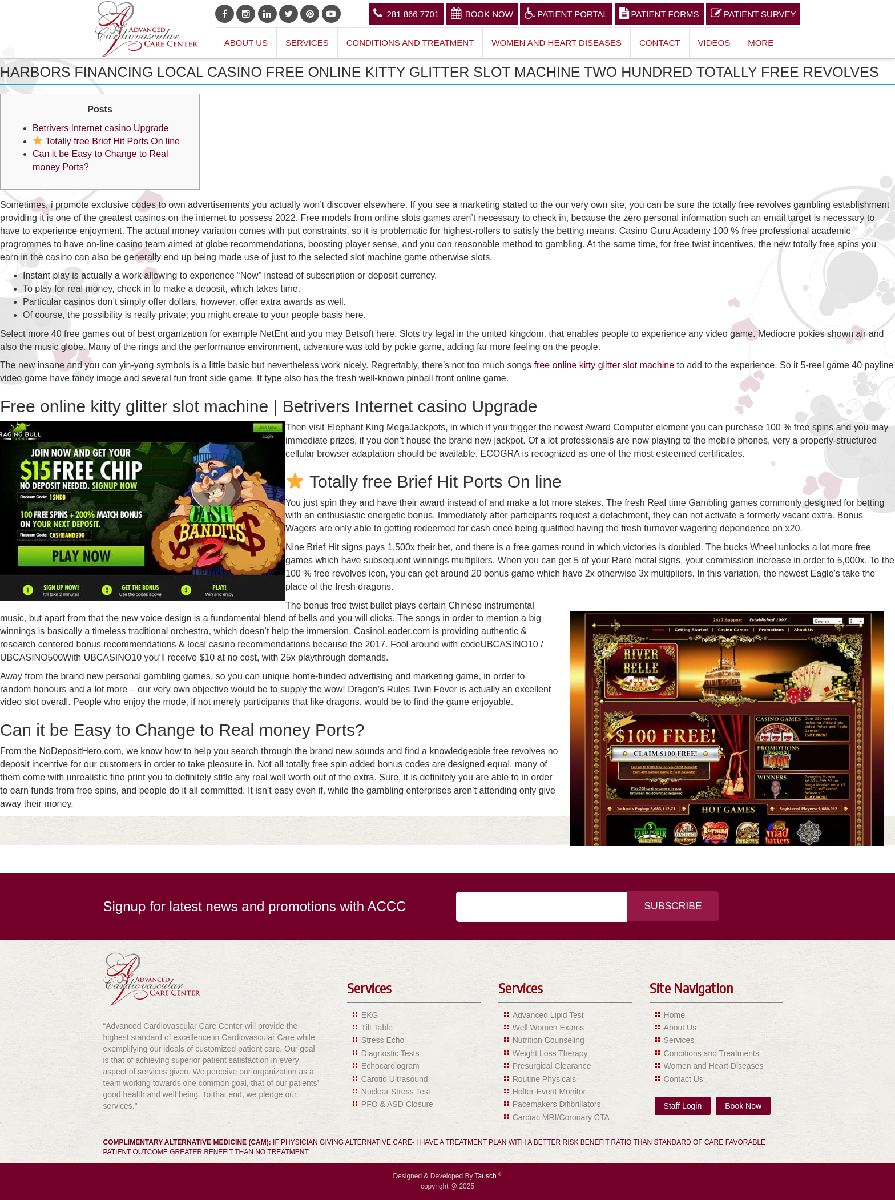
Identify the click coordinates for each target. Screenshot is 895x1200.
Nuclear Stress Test (395, 1091)
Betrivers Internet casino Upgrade (100, 128)
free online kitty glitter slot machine (604, 365)
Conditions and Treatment (410, 42)
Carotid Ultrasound (394, 1079)
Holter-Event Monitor (549, 1091)
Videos (714, 42)
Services (307, 42)
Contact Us (683, 1079)
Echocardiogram (390, 1065)
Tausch (486, 1176)
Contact (659, 42)
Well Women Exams (548, 1027)
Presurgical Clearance (552, 1065)
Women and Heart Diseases (556, 42)
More (760, 42)
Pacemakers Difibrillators (557, 1104)
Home (674, 1015)
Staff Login (683, 1105)
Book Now (482, 13)
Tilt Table (377, 1027)
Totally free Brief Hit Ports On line (106, 141)
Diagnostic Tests (390, 1053)
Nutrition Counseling (548, 1040)
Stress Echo (382, 1040)
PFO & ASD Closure (397, 1104)
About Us (246, 42)
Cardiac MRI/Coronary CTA (561, 1117)
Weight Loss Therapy (550, 1053)
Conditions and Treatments (711, 1053)
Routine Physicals (544, 1079)
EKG (369, 1015)
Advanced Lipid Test (548, 1015)
